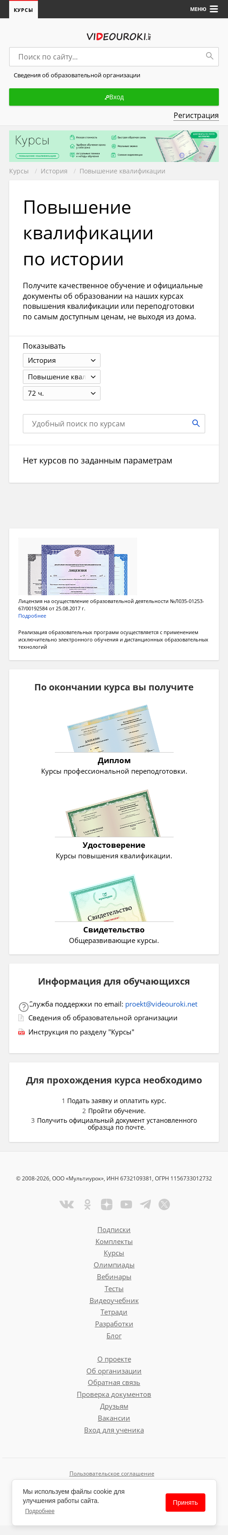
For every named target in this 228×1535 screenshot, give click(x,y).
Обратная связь (114, 1382)
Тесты (114, 1288)
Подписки (114, 1229)
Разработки (114, 1323)
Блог (114, 1335)
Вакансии (114, 1417)
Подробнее (39, 1511)
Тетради (114, 1311)
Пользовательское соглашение (111, 1473)
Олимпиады (114, 1264)
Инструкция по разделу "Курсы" (81, 1031)
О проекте (114, 1358)
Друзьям (114, 1406)
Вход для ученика (114, 1429)
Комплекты (114, 1241)
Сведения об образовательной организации (103, 1017)
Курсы (23, 9)
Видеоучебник (114, 1300)
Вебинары (114, 1276)
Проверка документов (114, 1394)
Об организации (114, 1370)
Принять (185, 1502)
